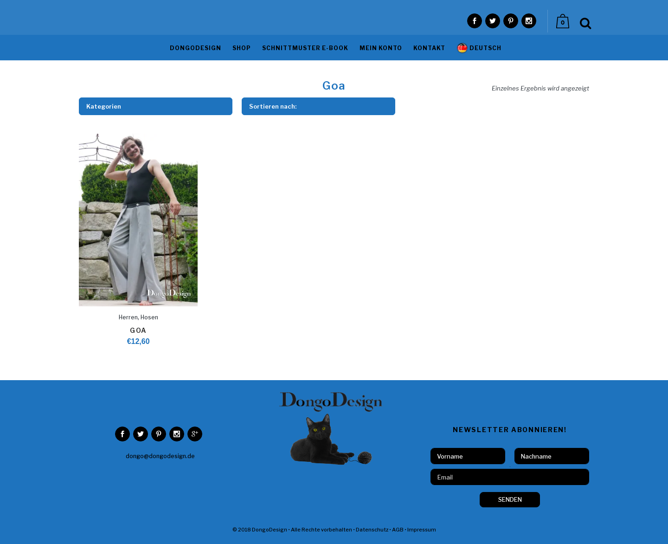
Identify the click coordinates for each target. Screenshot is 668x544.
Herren (128, 317)
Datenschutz (372, 529)
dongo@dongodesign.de (160, 456)
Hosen (149, 317)
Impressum (421, 529)
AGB (398, 529)
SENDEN (510, 499)
